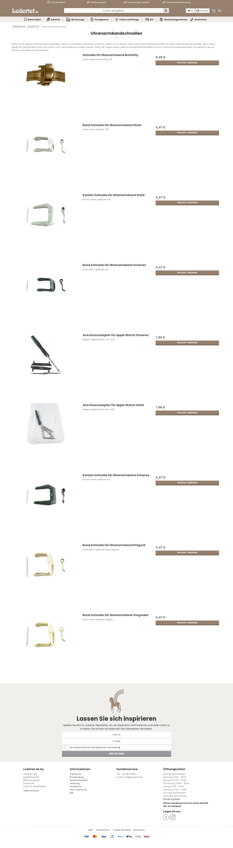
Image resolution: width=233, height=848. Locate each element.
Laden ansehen (31, 790)
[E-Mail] (116, 741)
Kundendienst (56, 2)
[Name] (116, 734)
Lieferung (74, 783)
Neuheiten (201, 19)
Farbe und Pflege (131, 19)
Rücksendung (77, 777)
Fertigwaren (103, 19)
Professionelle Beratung (177, 2)
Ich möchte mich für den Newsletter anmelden (95, 747)
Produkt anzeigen (187, 62)
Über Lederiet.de (78, 789)
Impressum (76, 774)
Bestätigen (116, 753)
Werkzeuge (79, 19)
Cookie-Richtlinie (122, 829)
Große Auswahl (96, 2)
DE (190, 10)
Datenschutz (103, 829)
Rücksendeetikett (79, 780)
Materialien (36, 19)
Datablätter (76, 786)
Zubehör (57, 19)
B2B (71, 792)
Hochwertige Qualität (136, 2)
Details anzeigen (171, 798)
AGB (90, 829)
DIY (153, 19)
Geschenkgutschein (175, 19)
